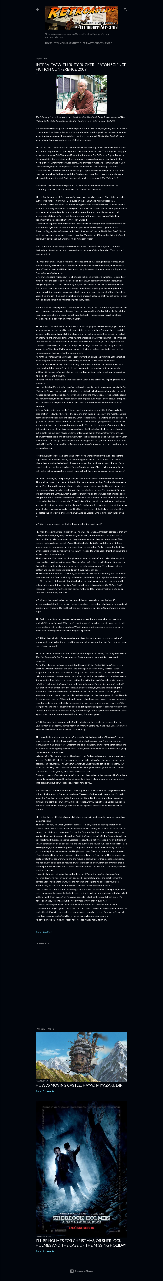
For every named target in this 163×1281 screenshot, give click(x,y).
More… (109, 43)
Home (48, 43)
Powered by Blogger (81, 1271)
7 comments (48, 1251)
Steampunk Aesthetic (67, 43)
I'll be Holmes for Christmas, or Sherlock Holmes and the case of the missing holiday (81, 1242)
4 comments (48, 1091)
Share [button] (38, 932)
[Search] (125, 9)
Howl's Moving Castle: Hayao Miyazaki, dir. (79, 1085)
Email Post (47, 932)
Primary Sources (93, 43)
